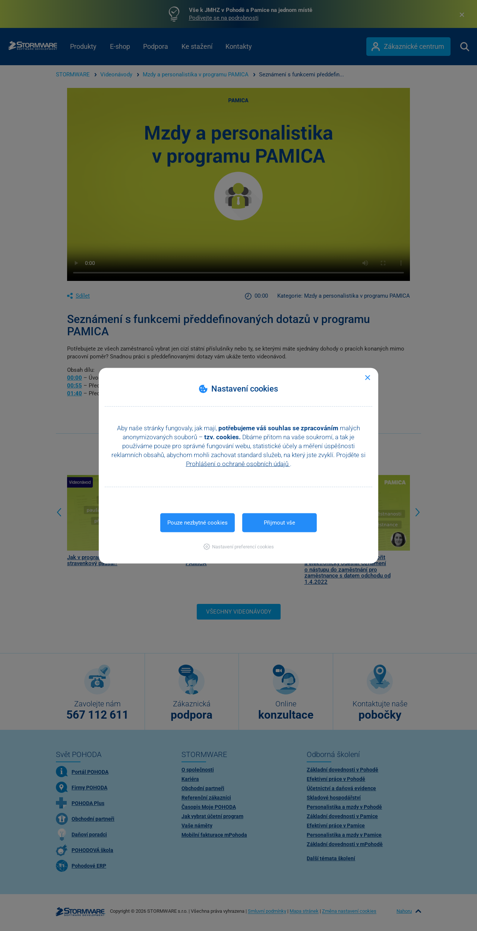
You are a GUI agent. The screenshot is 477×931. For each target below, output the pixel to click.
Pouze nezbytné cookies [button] (197, 522)
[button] (238, 546)
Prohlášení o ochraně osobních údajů (238, 463)
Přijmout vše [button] (279, 522)
